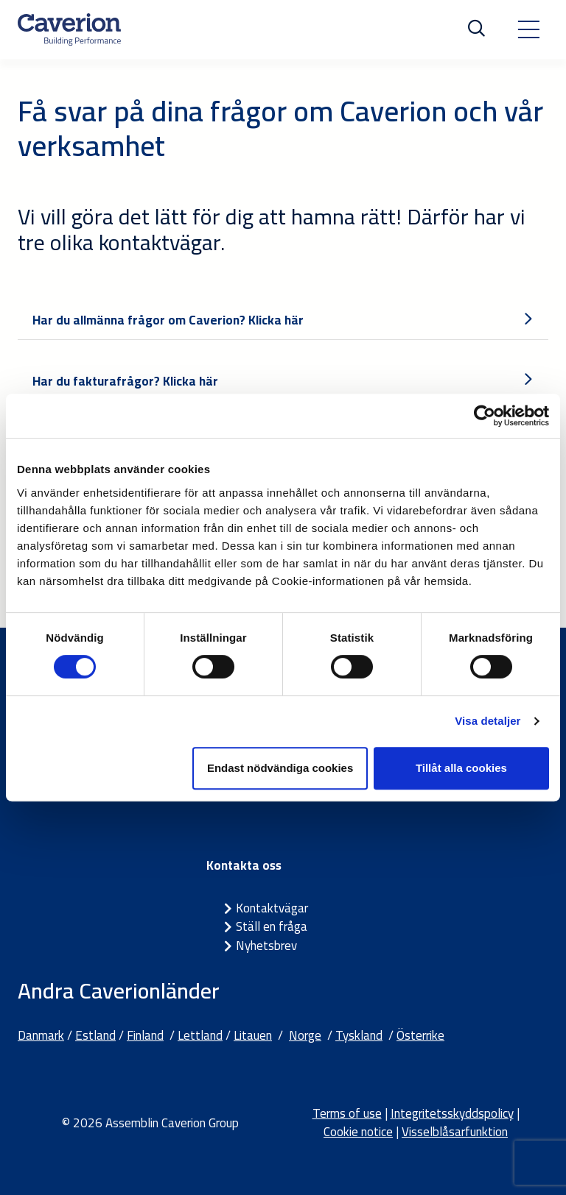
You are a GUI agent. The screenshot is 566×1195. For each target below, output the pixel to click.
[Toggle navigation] (528, 29)
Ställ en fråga (271, 926)
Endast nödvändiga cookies (280, 768)
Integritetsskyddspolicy (452, 1113)
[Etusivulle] (69, 29)
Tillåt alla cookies (461, 768)
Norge (305, 1035)
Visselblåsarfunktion (455, 1131)
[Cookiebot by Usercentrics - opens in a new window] (484, 416)
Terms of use (347, 1113)
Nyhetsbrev (266, 945)
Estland (95, 1035)
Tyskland (358, 1035)
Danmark (41, 1035)
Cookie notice (358, 1131)
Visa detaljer (487, 720)
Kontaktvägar (272, 908)
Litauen (253, 1035)
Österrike (420, 1035)
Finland (145, 1035)
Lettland (200, 1035)
